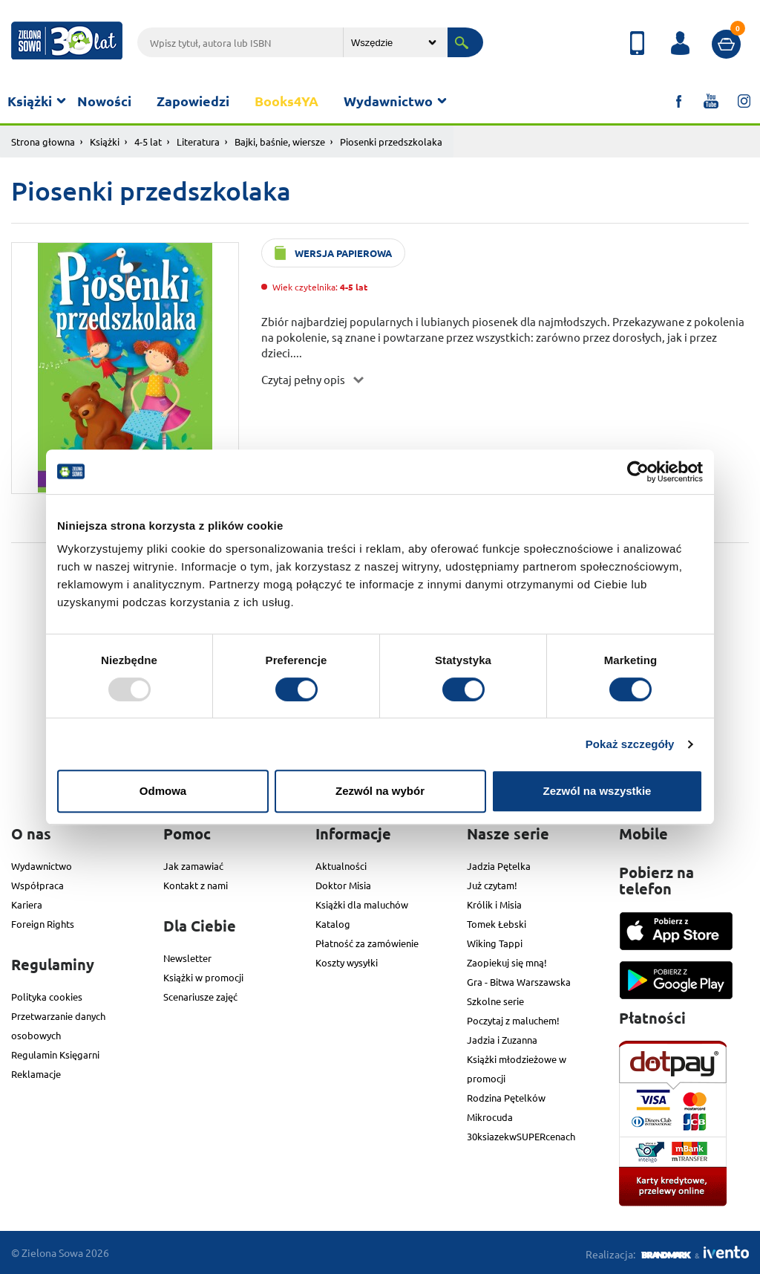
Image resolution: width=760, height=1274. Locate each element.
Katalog (332, 923)
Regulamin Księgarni (55, 1054)
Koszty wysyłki (346, 962)
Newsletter (187, 958)
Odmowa (163, 790)
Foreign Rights (42, 923)
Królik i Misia (494, 904)
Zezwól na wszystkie (597, 790)
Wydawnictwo (388, 100)
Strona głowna (43, 141)
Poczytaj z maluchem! (513, 1020)
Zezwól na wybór (380, 790)
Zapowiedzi (193, 100)
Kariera (26, 904)
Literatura (198, 141)
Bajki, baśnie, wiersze (280, 141)
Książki (29, 100)
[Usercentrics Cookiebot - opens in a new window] (638, 472)
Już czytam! (492, 885)
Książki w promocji (203, 977)
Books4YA (286, 100)
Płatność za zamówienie (367, 943)
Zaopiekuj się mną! (507, 962)
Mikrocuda (490, 1117)
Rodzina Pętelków (506, 1097)
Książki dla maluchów (361, 904)
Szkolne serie (495, 1001)
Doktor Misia (343, 885)
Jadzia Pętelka (499, 865)
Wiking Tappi (494, 943)
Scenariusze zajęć (200, 996)
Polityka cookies (46, 996)
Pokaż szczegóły (630, 744)
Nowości (104, 100)
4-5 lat (148, 141)
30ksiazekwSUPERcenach (521, 1136)
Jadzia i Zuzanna (502, 1039)
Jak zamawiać (193, 865)
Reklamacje (36, 1073)
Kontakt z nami (195, 885)
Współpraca (37, 885)
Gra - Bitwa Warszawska (519, 981)
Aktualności (341, 865)
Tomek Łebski (496, 923)
